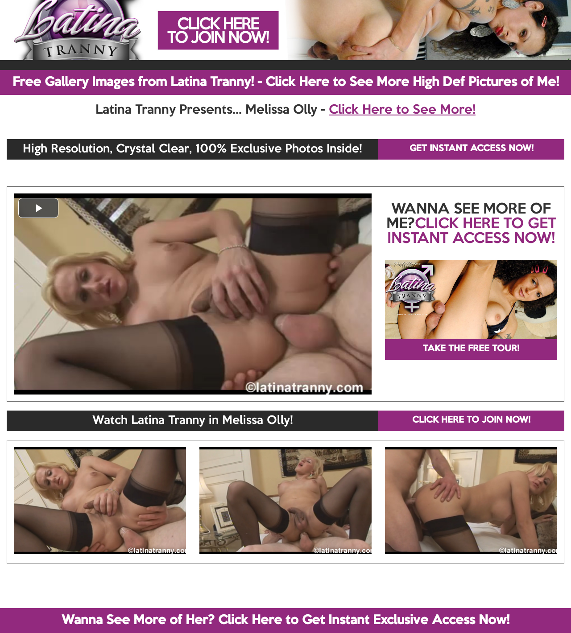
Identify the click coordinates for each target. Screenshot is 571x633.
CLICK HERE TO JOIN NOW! (471, 420)
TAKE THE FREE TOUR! (471, 349)
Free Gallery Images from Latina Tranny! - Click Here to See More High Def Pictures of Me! (285, 82)
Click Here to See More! (402, 110)
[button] (38, 208)
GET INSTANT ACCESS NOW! (472, 149)
